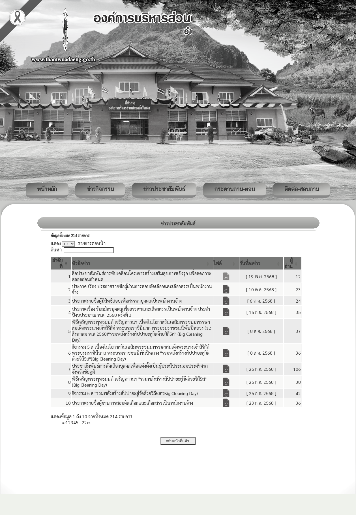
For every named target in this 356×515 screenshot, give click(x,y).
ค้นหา (56, 250)
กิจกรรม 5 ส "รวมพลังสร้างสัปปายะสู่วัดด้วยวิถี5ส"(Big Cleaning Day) (135, 393)
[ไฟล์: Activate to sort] (226, 263)
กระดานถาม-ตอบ (235, 189)
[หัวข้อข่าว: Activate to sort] (142, 263)
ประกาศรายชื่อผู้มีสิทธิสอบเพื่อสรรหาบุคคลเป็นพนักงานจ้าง (127, 301)
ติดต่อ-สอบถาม (301, 189)
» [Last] (89, 422)
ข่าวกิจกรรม (100, 189)
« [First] (63, 422)
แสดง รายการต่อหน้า (78, 243)
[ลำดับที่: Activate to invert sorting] (61, 263)
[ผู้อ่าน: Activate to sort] (292, 263)
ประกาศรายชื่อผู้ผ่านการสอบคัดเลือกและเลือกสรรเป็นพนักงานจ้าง (132, 403)
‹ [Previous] (65, 422)
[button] (81, 263)
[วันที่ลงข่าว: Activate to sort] (261, 263)
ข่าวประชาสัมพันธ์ (164, 189)
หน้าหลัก (47, 189)
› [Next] (87, 422)
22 (84, 422)
